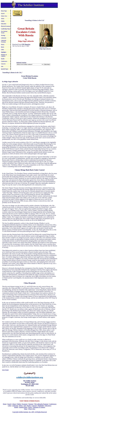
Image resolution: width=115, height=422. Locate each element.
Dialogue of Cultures (4, 55)
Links (2, 49)
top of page (5, 370)
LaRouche (3, 38)
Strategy (3, 35)
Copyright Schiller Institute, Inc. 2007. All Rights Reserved (29, 412)
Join (2, 66)
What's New (4, 16)
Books (2, 47)
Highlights (3, 52)
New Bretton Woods (4, 32)
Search (2, 13)
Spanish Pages (4, 69)
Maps (25, 409)
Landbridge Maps (5, 28)
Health (2, 58)
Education (3, 23)
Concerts (3, 63)
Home (4, 404)
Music (21, 405)
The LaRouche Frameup (41, 404)
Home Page (4, 11)
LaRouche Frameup (3, 41)
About (2, 18)
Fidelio (2, 21)
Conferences (4, 61)
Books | (29, 405)
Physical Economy (5, 26)
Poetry (2, 44)
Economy (24, 404)
